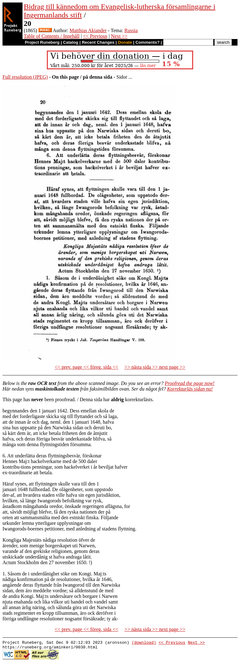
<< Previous (95, 36)
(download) (144, 643)
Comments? (148, 42)
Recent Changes (98, 42)
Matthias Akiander (88, 30)
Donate (125, 42)
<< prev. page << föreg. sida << (86, 367)
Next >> (119, 36)
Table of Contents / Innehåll (51, 36)
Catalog (70, 42)
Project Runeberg (42, 42)
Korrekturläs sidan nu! (190, 389)
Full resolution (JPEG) (25, 77)
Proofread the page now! (189, 383)
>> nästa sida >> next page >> (154, 367)
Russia (131, 30)
